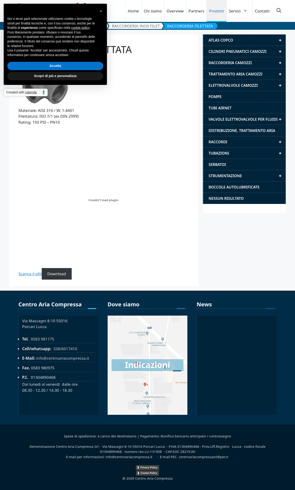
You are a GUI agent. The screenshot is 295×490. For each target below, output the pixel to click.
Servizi (240, 11)
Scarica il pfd (30, 273)
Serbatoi (217, 164)
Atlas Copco (247, 40)
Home (133, 11)
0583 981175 (42, 339)
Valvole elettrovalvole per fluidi (247, 119)
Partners (196, 11)
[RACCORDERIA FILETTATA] (103, 200)
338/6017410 (65, 348)
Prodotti (216, 11)
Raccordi (247, 141)
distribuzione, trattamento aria (242, 130)
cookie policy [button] (80, 28)
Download (56, 273)
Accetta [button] (55, 66)
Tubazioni (247, 153)
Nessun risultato (226, 198)
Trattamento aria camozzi (247, 74)
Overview (175, 11)
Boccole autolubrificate (234, 187)
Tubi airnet (220, 108)
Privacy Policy (149, 467)
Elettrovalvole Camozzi (247, 85)
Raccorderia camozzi (247, 62)
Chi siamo (153, 11)
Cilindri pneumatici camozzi (247, 51)
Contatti (262, 11)
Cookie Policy (149, 473)
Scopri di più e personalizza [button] (55, 76)
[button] (279, 11)
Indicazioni (147, 364)
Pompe (215, 96)
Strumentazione (247, 175)
